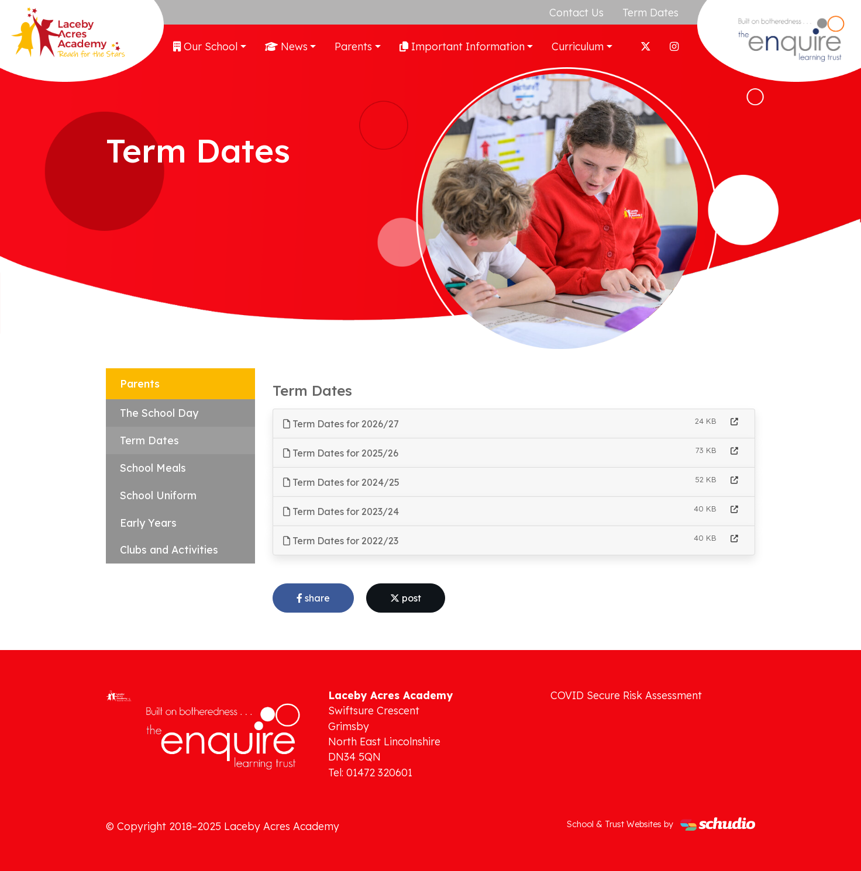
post (405, 598)
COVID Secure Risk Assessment (626, 695)
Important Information (462, 46)
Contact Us (576, 12)
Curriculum (578, 46)
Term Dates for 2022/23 (340, 541)
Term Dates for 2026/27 (341, 424)
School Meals (153, 467)
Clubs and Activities (169, 549)
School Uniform (158, 495)
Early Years (148, 522)
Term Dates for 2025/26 (340, 453)
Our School (205, 46)
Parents (353, 46)
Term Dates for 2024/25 (341, 482)
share (313, 598)
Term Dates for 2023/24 (341, 511)
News (286, 46)
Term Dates (650, 12)
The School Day (159, 412)
